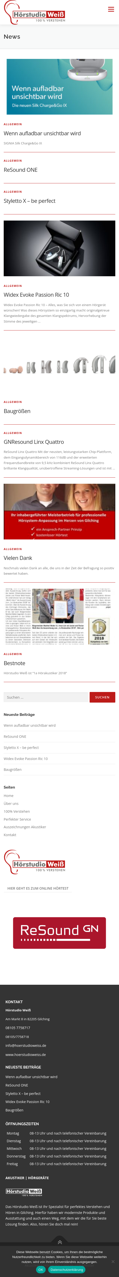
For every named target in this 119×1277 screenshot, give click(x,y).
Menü (111, 9)
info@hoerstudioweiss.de (25, 1045)
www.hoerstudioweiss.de (25, 1054)
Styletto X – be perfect (29, 200)
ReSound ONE (21, 169)
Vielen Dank (18, 557)
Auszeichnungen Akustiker (25, 827)
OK (41, 1270)
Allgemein (13, 124)
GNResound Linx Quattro (34, 441)
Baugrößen (17, 410)
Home (9, 795)
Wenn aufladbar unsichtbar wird (42, 133)
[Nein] (112, 1261)
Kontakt (10, 834)
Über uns (11, 803)
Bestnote (14, 663)
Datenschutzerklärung (67, 1270)
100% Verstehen (17, 811)
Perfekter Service (17, 819)
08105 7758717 (17, 1027)
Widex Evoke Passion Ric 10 (36, 294)
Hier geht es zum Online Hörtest (37, 888)
